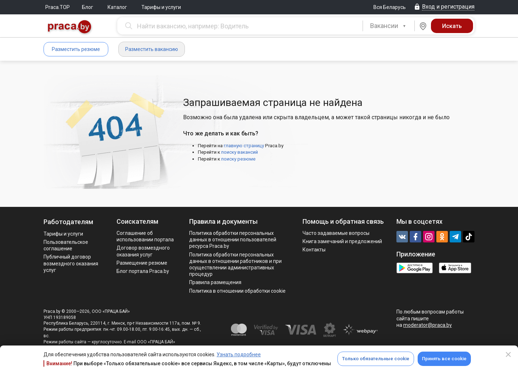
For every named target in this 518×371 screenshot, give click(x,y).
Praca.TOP (57, 7)
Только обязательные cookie (375, 358)
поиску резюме (238, 159)
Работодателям (68, 222)
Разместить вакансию (151, 49)
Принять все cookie (444, 358)
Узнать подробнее (239, 354)
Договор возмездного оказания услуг (143, 251)
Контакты (314, 249)
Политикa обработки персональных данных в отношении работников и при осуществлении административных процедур (235, 264)
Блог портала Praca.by (143, 271)
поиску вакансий (239, 152)
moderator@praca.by (427, 325)
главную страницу (244, 145)
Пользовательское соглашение (66, 245)
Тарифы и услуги (161, 7)
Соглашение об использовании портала (145, 236)
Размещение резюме (142, 263)
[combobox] (388, 25)
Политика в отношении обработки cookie (237, 291)
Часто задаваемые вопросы (336, 233)
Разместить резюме (76, 49)
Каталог (117, 7)
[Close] (508, 354)
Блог (87, 7)
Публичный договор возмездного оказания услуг (71, 263)
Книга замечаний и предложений (342, 241)
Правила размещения (215, 282)
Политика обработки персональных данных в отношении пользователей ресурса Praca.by (232, 239)
